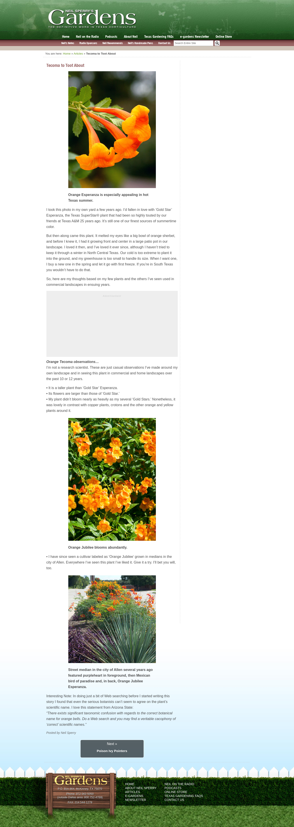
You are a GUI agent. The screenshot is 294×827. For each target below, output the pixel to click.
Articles (78, 53)
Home (65, 36)
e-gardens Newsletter (194, 36)
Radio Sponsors (88, 43)
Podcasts (111, 36)
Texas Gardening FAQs (159, 36)
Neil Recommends (112, 43)
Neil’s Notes (67, 43)
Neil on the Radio (87, 36)
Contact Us (164, 43)
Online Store (224, 36)
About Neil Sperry (141, 788)
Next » (112, 744)
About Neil (131, 36)
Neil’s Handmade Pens (140, 43)
